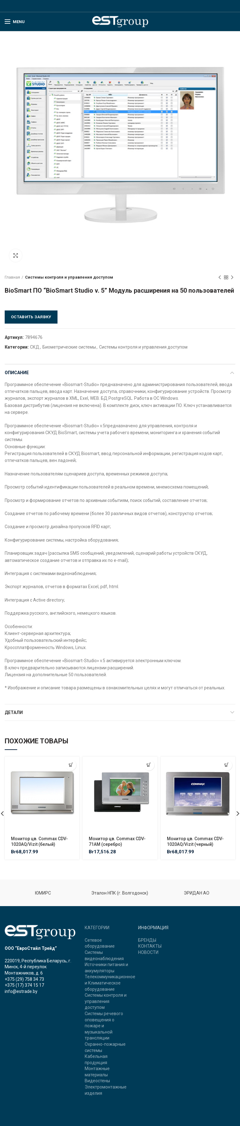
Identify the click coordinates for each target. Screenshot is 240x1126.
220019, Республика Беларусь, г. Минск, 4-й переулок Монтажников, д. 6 (38, 966)
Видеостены (97, 1080)
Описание (17, 372)
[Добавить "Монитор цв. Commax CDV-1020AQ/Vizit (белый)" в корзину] (70, 765)
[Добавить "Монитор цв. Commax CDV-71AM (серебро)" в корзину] (148, 765)
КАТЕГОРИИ (97, 927)
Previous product (220, 277)
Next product (232, 277)
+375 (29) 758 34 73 (24, 979)
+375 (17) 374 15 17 (24, 985)
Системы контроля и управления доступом (69, 277)
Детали (14, 712)
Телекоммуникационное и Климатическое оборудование (110, 982)
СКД (34, 347)
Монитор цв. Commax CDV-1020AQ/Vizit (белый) (39, 841)
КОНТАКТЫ (150, 946)
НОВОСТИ (148, 952)
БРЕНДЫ (147, 940)
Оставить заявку (31, 317)
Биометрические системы (69, 347)
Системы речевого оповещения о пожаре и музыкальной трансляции (104, 1025)
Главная (12, 277)
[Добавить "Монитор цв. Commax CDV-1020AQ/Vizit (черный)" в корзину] (226, 765)
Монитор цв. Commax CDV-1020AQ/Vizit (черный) (195, 841)
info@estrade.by (21, 991)
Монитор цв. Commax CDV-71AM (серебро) (117, 841)
